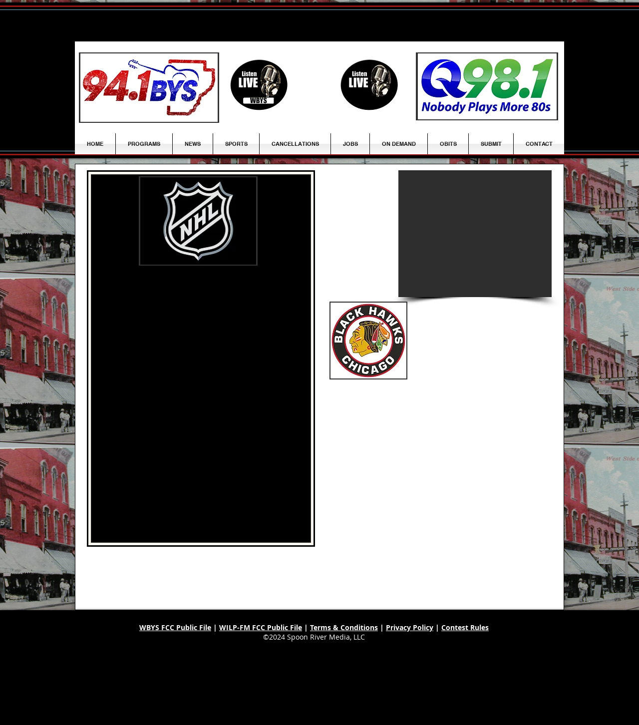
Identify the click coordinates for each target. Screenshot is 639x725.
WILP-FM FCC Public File (260, 627)
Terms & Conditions (344, 627)
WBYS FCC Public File (175, 627)
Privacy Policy (409, 627)
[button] (193, 143)
